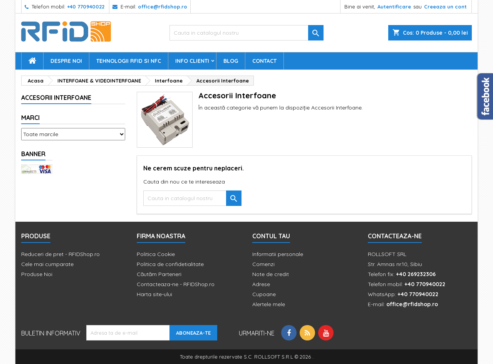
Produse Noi (36, 274)
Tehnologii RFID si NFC (128, 60)
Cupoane (264, 294)
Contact (264, 60)
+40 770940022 (85, 6)
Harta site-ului (154, 294)
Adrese (261, 284)
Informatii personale (277, 254)
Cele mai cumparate (47, 264)
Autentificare (394, 6)
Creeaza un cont (445, 6)
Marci (30, 117)
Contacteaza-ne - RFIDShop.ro (176, 284)
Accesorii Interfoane (56, 97)
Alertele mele (268, 304)
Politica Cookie (156, 254)
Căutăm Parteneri (159, 274)
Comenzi (263, 264)
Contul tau (271, 236)
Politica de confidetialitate (170, 264)
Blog (230, 60)
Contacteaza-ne (395, 236)
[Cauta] (246, 32)
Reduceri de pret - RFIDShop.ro (60, 254)
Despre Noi (66, 60)
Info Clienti (192, 60)
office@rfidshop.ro (162, 6)
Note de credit (270, 274)
